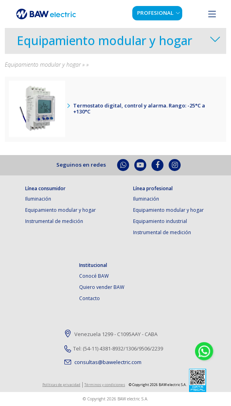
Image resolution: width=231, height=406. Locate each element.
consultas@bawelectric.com (102, 362)
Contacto (89, 298)
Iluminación (38, 198)
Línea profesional (153, 188)
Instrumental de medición (54, 221)
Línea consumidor (45, 188)
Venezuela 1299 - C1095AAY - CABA (110, 334)
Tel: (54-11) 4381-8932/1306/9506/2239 (113, 348)
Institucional (93, 265)
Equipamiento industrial (160, 221)
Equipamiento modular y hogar (104, 42)
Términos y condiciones (104, 384)
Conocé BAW (94, 276)
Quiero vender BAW (101, 287)
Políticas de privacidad (61, 384)
